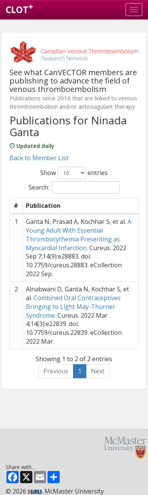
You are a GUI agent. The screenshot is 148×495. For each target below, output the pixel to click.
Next (98, 371)
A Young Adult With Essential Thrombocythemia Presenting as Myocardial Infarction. (78, 234)
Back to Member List (39, 158)
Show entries (74, 173)
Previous (55, 371)
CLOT (19, 8)
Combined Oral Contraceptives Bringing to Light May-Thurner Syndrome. (73, 307)
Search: (74, 187)
